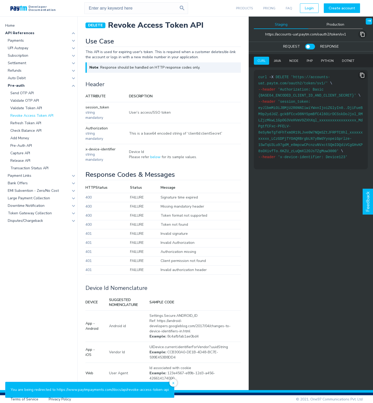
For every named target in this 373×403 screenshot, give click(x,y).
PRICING (269, 8)
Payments (16, 40)
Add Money (19, 138)
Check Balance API (25, 130)
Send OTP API (22, 93)
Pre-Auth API (21, 145)
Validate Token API (26, 108)
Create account (342, 8)
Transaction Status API (29, 168)
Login (309, 8)
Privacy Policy (60, 399)
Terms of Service (24, 399)
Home (10, 25)
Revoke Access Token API (31, 115)
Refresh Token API (25, 123)
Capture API (20, 153)
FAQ (289, 8)
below (155, 157)
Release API (20, 160)
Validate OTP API (24, 100)
